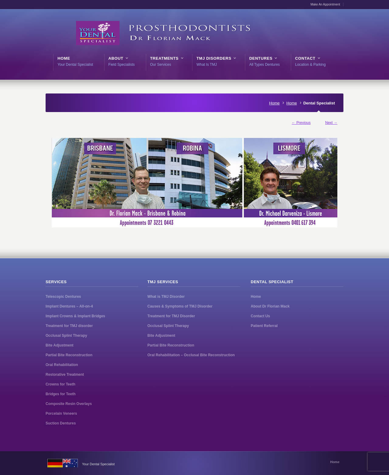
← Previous (301, 123)
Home (274, 103)
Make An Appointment (325, 4)
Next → (331, 123)
